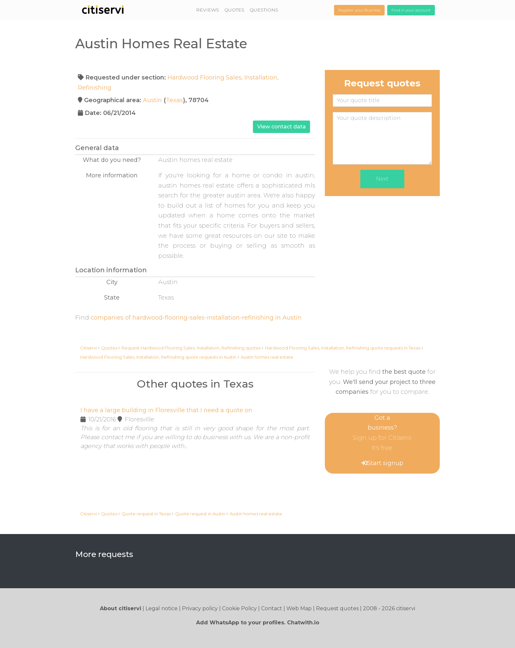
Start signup (385, 463)
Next (382, 179)
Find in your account (411, 10)
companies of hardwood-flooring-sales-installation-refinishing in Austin (196, 317)
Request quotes (337, 608)
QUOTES (234, 10)
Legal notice (162, 608)
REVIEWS (207, 10)
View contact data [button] (281, 126)
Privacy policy (200, 608)
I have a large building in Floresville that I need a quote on (166, 410)
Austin (152, 100)
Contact (271, 608)
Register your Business (359, 10)
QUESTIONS (264, 10)
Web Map (299, 608)
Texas (174, 100)
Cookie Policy (239, 608)
